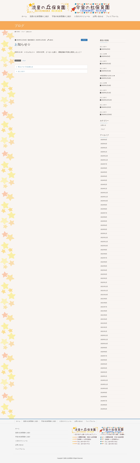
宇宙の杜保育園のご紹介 (48, 421)
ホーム (18, 421)
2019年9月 (104, 392)
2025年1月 (104, 152)
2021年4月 (104, 319)
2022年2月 (104, 278)
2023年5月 (104, 221)
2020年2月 (104, 372)
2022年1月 (104, 282)
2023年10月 (104, 201)
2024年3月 (104, 180)
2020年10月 (104, 343)
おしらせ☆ (21, 71)
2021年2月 (104, 327)
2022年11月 (104, 241)
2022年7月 (104, 258)
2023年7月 (104, 213)
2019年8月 (104, 396)
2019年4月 (104, 409)
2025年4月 (104, 139)
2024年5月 (104, 172)
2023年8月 (104, 209)
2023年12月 (104, 192)
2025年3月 (104, 143)
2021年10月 (104, 294)
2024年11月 (104, 160)
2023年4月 (104, 225)
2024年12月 (104, 156)
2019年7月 (104, 401)
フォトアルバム (90, 421)
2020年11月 (104, 339)
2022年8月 (104, 254)
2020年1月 (104, 376)
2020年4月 (104, 364)
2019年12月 (104, 380)
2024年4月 (104, 176)
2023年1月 (104, 233)
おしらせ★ (103, 54)
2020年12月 (104, 335)
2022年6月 (104, 262)
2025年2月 (104, 148)
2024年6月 (104, 168)
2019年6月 (104, 405)
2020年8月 (104, 351)
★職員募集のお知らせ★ (107, 75)
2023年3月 (104, 229)
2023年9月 (104, 205)
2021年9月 (104, 298)
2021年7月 (104, 307)
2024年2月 (104, 184)
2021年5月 (104, 315)
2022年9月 (104, 250)
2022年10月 (104, 245)
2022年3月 (104, 274)
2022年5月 (104, 266)
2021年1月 (104, 331)
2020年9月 (104, 347)
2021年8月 (104, 303)
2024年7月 (104, 164)
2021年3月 (104, 323)
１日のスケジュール (65, 421)
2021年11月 (104, 290)
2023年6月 (104, 217)
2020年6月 (104, 360)
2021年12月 (104, 286)
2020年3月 (104, 368)
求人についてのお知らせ (25, 67)
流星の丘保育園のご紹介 (30, 421)
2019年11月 (104, 384)
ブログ (84, 40)
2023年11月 (104, 196)
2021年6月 (104, 311)
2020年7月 (104, 356)
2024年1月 (104, 188)
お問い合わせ (78, 421)
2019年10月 (104, 388)
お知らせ (103, 125)
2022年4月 (104, 270)
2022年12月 (104, 237)
